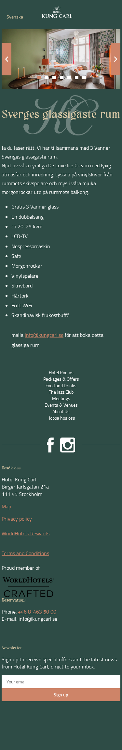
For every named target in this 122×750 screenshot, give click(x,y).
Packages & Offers (61, 379)
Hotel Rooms (61, 372)
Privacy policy (17, 518)
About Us (61, 411)
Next (115, 59)
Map (6, 506)
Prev (6, 59)
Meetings (61, 398)
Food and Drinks (61, 385)
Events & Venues (61, 405)
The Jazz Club (61, 392)
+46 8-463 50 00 (37, 611)
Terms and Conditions (25, 553)
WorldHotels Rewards (25, 533)
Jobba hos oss (62, 418)
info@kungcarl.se (44, 334)
